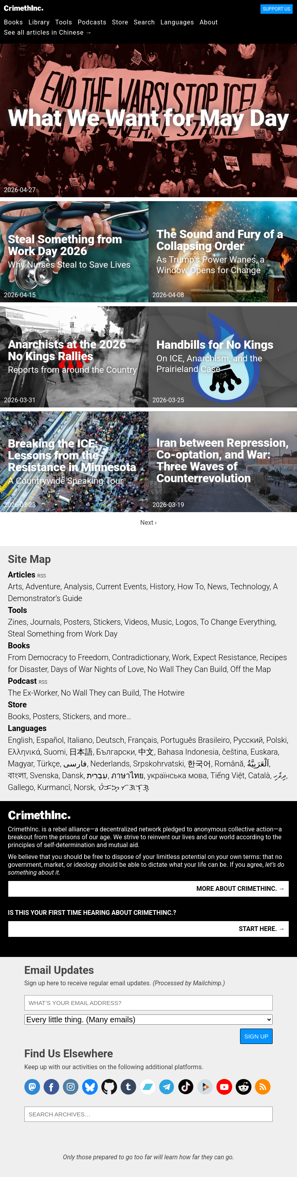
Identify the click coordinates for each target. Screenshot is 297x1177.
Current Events (121, 586)
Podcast (22, 681)
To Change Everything (237, 622)
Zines (17, 622)
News (217, 586)
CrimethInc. (23, 8)
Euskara (264, 752)
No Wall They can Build (100, 693)
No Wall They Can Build (187, 669)
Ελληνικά (24, 752)
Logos (185, 622)
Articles (21, 574)
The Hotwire (163, 693)
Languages (177, 22)
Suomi (55, 752)
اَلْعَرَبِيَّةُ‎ (258, 763)
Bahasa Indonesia (188, 752)
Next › (148, 522)
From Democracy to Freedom (58, 657)
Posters (77, 622)
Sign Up (256, 1036)
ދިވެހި (279, 775)
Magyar (20, 763)
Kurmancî (53, 787)
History (162, 586)
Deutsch (110, 740)
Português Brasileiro (195, 740)
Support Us (276, 9)
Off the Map (250, 669)
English (20, 740)
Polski (276, 740)
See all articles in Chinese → (48, 32)
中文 (146, 752)
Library (39, 22)
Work (181, 657)
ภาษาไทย (127, 775)
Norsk (84, 787)
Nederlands (110, 763)
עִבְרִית (97, 775)
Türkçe (48, 763)
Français (142, 740)
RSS (41, 576)
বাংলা (17, 775)
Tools (63, 22)
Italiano (79, 740)
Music (161, 622)
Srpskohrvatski (158, 763)
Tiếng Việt (227, 775)
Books (13, 22)
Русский (248, 740)
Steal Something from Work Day (62, 633)
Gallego (21, 787)
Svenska (44, 775)
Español (50, 740)
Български (115, 752)
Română (229, 763)
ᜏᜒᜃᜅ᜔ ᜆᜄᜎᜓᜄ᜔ (124, 787)
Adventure (43, 586)
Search (144, 22)
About (209, 22)
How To (191, 586)
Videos (136, 622)
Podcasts (92, 22)
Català (259, 775)
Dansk (73, 775)
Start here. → (262, 929)
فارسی (75, 763)
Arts (15, 586)
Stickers (107, 622)
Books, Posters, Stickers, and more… (69, 716)
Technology (250, 586)
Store (120, 22)
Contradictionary (140, 657)
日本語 (81, 752)
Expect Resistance (225, 657)
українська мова (177, 775)
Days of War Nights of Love (97, 669)
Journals (45, 622)
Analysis (78, 586)
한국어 (199, 763)
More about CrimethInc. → (240, 888)
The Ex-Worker (32, 693)
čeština (234, 752)
